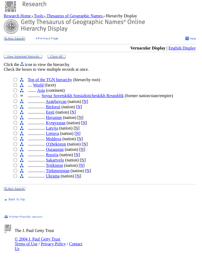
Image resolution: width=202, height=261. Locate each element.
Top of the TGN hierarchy (50, 79)
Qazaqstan (55, 149)
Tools (39, 16)
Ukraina (53, 176)
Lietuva (52, 133)
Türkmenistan (58, 170)
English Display (182, 48)
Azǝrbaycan (56, 101)
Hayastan (54, 117)
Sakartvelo (55, 160)
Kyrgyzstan (55, 123)
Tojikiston (54, 165)
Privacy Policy (53, 244)
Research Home (18, 16)
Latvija (52, 128)
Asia (41, 90)
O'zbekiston (56, 144)
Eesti (50, 112)
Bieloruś (53, 107)
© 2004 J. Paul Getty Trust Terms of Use (37, 241)
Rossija (52, 154)
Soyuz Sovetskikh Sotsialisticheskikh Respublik (83, 95)
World (38, 85)
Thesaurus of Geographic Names (75, 16)
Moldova (53, 138)
